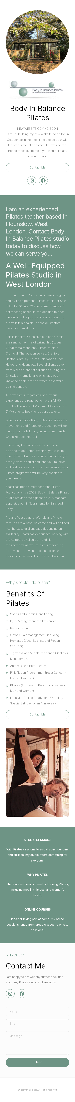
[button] (31, 180)
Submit (37, 1062)
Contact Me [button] (38, 167)
